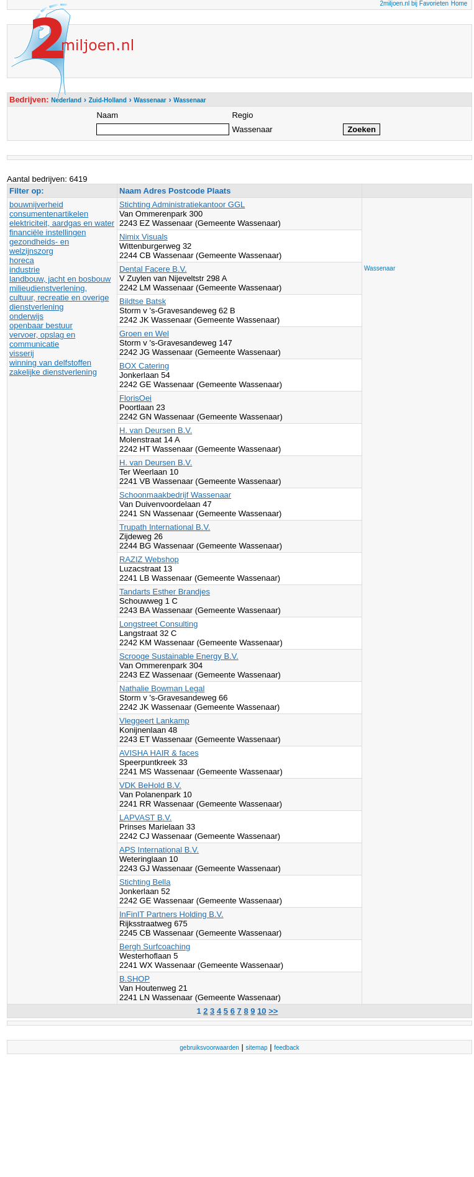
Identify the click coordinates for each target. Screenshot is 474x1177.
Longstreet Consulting (158, 624)
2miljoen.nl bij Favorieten (414, 3)
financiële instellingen (47, 232)
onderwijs (26, 316)
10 (261, 1011)
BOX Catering (144, 365)
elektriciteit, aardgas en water (61, 223)
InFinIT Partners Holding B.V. (171, 914)
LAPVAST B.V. (145, 817)
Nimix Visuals (143, 236)
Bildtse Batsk (142, 301)
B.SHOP (134, 978)
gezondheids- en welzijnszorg (39, 246)
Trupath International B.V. (164, 527)
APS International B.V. (159, 849)
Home (459, 3)
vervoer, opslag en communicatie (42, 339)
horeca (21, 260)
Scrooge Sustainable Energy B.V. (179, 656)
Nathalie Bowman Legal (161, 688)
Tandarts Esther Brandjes (164, 591)
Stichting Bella (144, 882)
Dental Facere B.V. (153, 269)
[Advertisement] (413, 228)
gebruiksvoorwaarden (209, 1047)
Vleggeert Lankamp (154, 720)
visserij (21, 353)
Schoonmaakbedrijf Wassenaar (175, 494)
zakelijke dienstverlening (53, 372)
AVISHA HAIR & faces (159, 753)
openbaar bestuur (41, 325)
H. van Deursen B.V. (155, 430)
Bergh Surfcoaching (154, 946)
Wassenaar (379, 268)
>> (273, 1011)
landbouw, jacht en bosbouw (60, 279)
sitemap (257, 1047)
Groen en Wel (144, 333)
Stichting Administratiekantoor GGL (182, 204)
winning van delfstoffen (50, 362)
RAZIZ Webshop (149, 559)
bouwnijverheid (36, 204)
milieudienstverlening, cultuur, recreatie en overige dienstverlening (59, 297)
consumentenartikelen (48, 213)
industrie (24, 269)
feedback (286, 1047)
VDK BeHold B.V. (150, 785)
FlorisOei (135, 398)
